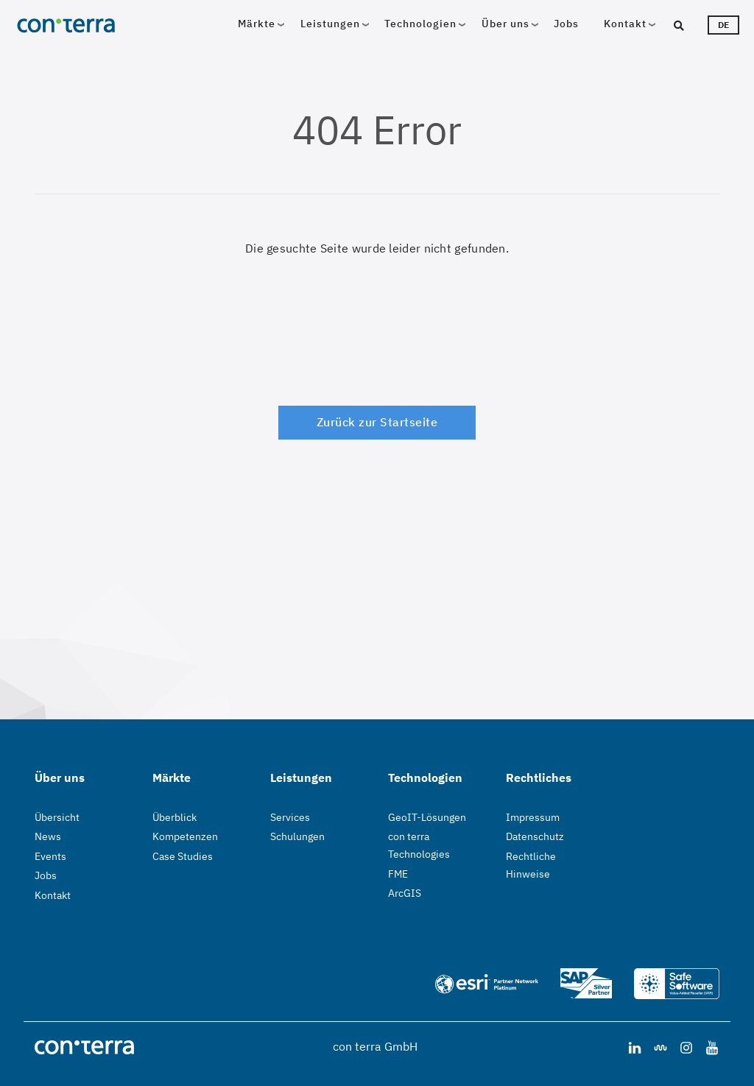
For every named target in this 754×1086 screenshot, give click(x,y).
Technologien (420, 23)
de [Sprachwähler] (723, 24)
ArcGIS (404, 893)
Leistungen (330, 23)
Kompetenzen (185, 836)
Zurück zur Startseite (377, 422)
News (48, 836)
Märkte (256, 23)
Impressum (533, 817)
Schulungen (297, 836)
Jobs (566, 23)
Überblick (174, 817)
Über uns (505, 23)
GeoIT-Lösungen (427, 817)
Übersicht (57, 817)
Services (290, 817)
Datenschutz (535, 836)
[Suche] (691, 24)
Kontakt (625, 23)
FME (398, 874)
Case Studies (182, 856)
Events (50, 856)
